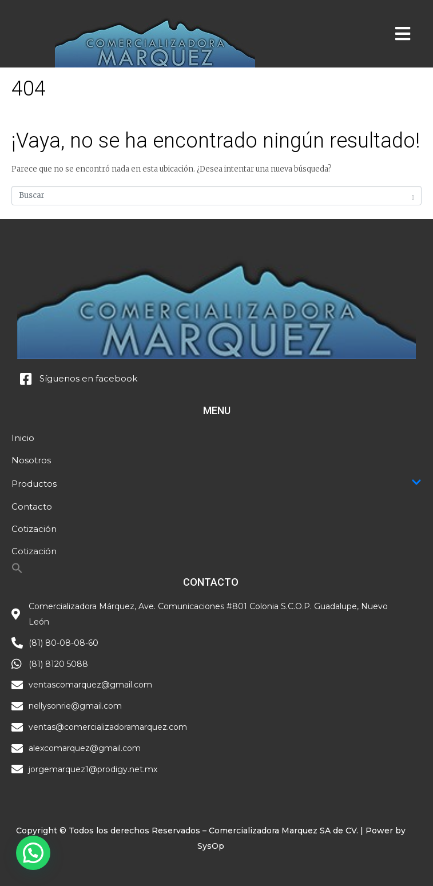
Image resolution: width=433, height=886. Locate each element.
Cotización (34, 528)
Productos (216, 483)
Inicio (22, 437)
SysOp (210, 846)
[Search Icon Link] (17, 571)
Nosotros (31, 460)
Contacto (31, 506)
